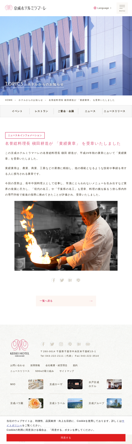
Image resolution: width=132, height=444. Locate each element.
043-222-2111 (55, 356)
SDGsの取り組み (44, 371)
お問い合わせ (17, 365)
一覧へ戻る (66, 300)
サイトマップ (67, 371)
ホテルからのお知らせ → (33, 100)
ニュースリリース (20, 371)
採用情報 (35, 365)
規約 (75, 365)
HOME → (11, 100)
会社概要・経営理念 (56, 365)
